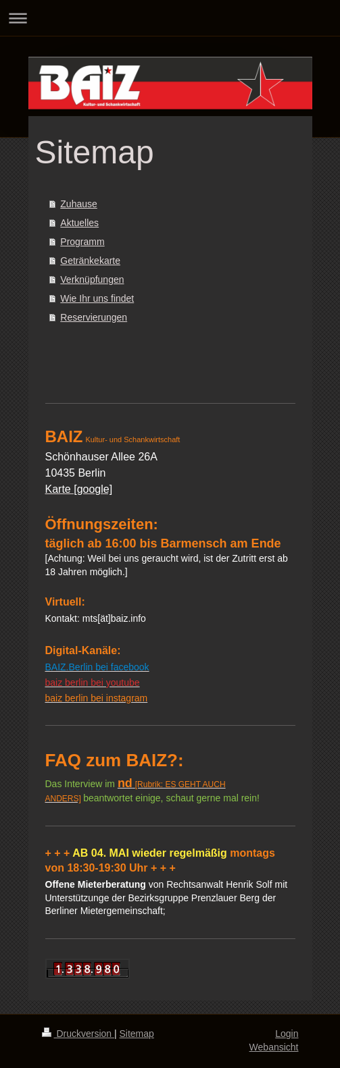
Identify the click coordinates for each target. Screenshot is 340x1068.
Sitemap (137, 1033)
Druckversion (78, 1033)
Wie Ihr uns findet (97, 298)
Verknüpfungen (92, 279)
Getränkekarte (90, 260)
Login (286, 1033)
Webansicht (274, 1047)
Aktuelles (79, 222)
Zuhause (78, 203)
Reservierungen (93, 317)
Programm (82, 241)
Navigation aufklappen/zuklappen (170, 17)
